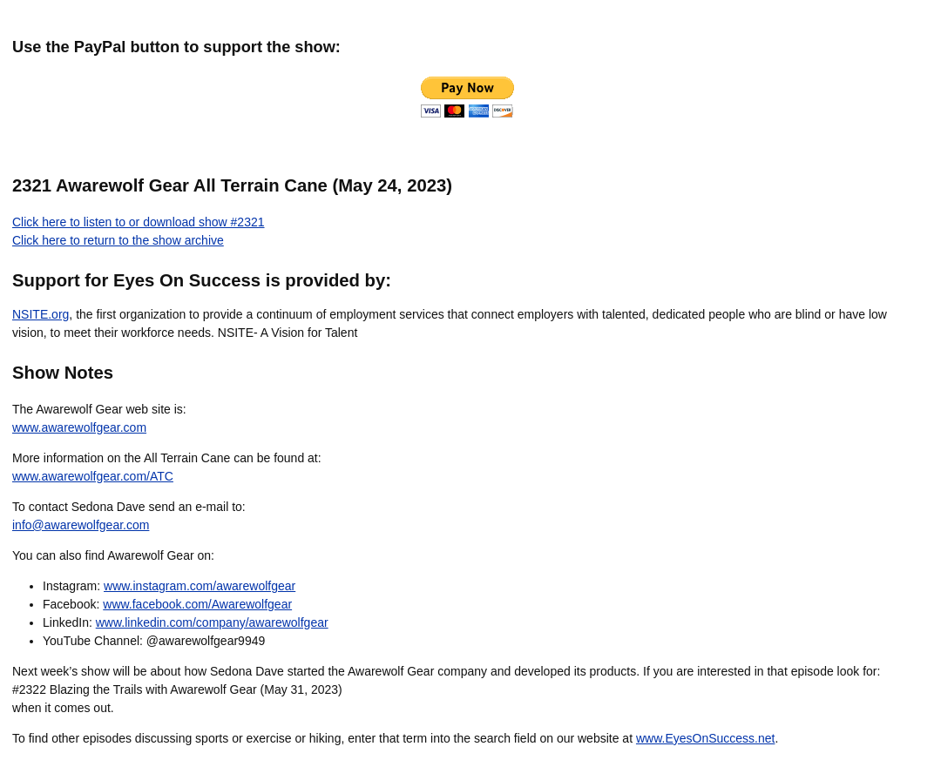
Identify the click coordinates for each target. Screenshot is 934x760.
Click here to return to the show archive (118, 240)
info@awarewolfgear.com (80, 525)
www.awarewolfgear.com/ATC (92, 476)
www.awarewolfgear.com (79, 427)
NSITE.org (40, 314)
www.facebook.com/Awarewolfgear (197, 604)
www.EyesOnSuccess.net (705, 738)
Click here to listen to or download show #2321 (138, 222)
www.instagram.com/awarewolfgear (199, 586)
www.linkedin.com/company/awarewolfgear (212, 622)
